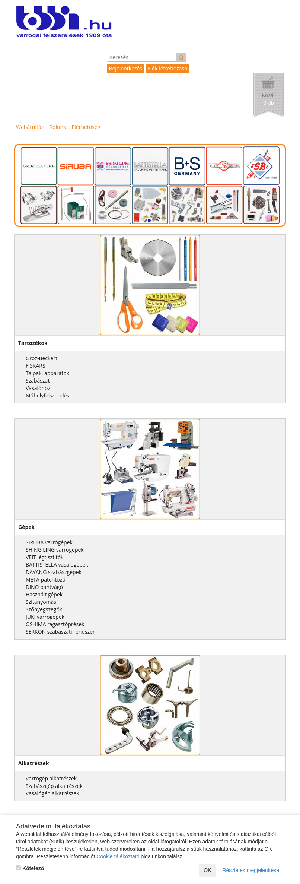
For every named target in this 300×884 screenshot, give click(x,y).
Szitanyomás (41, 601)
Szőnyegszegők (44, 609)
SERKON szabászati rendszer (60, 631)
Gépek (26, 526)
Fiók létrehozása (167, 68)
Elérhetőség (86, 126)
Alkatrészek (33, 763)
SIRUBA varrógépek (49, 542)
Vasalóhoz (38, 388)
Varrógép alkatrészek (51, 778)
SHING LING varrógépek (55, 549)
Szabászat (38, 380)
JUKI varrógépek (45, 616)
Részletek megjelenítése (250, 870)
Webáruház (30, 126)
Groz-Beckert (41, 358)
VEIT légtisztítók (44, 557)
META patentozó (46, 579)
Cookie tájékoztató (117, 856)
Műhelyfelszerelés (47, 395)
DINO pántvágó (44, 586)
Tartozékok (33, 342)
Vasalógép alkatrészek (52, 793)
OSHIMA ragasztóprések (55, 624)
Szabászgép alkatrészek (54, 785)
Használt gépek (44, 594)
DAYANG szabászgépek (54, 572)
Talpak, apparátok (47, 373)
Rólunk (57, 126)
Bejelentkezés (125, 68)
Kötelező (30, 868)
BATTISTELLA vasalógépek (57, 564)
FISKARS (35, 365)
